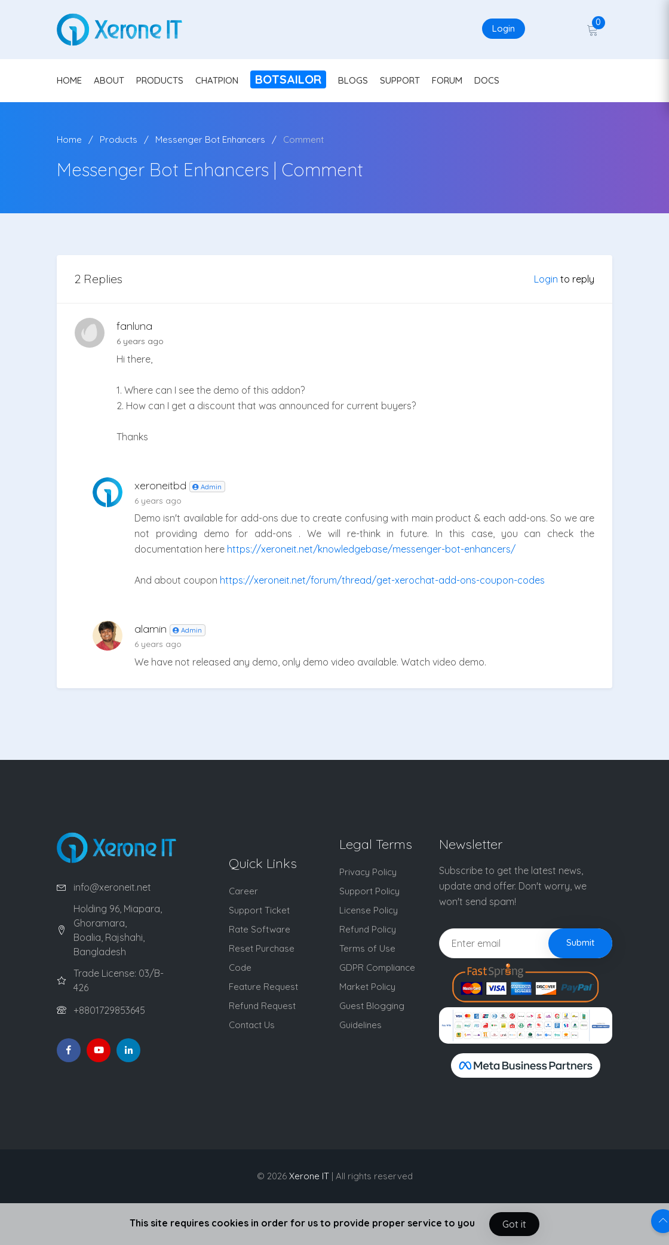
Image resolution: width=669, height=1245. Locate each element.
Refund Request (262, 1005)
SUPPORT (400, 80)
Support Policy (369, 891)
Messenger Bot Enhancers (210, 139)
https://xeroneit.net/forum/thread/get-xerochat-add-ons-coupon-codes (382, 580)
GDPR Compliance (377, 967)
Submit (580, 942)
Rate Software (259, 929)
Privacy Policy (368, 872)
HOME (69, 80)
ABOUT (109, 80)
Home (69, 139)
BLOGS (353, 80)
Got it (514, 1224)
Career (243, 891)
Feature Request (263, 986)
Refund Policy (367, 929)
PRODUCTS (159, 80)
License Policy (368, 910)
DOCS (486, 80)
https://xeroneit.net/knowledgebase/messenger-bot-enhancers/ (371, 549)
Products (118, 139)
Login (503, 28)
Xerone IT (309, 1176)
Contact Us (252, 1025)
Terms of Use (367, 948)
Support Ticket (259, 910)
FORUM (447, 80)
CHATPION (216, 80)
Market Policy (367, 986)
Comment (303, 139)
